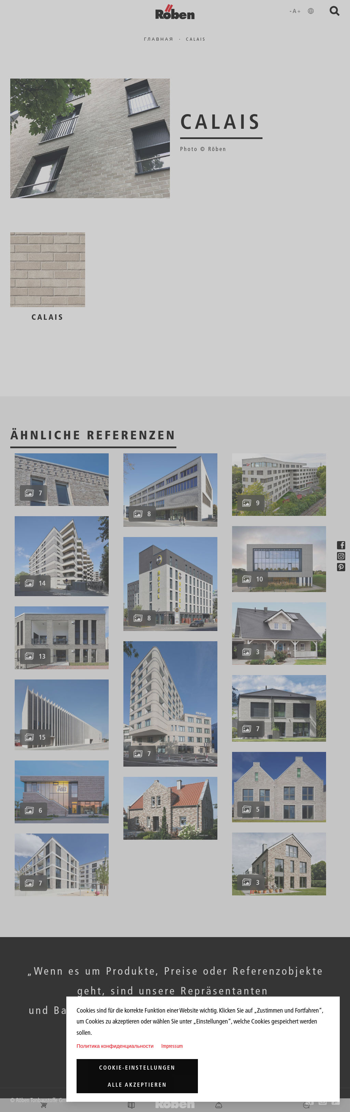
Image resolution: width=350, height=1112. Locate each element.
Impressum (172, 1046)
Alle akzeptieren (137, 1084)
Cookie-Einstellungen (137, 1067)
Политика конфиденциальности (115, 1046)
